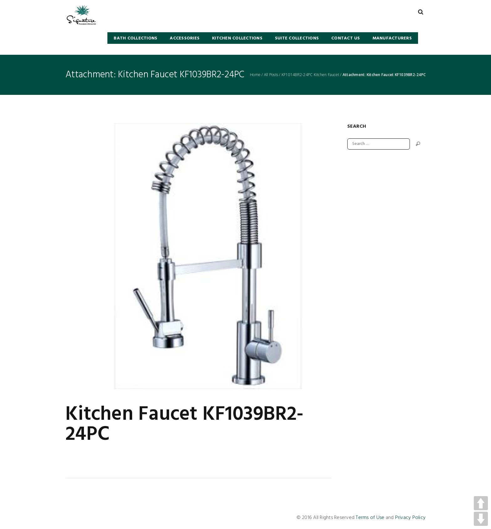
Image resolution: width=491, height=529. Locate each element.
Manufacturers (392, 38)
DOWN (481, 519)
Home (255, 75)
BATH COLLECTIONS (135, 38)
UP (481, 503)
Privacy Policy (410, 518)
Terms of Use (370, 518)
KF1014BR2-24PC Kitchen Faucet (310, 75)
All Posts (271, 75)
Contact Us (345, 38)
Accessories (184, 38)
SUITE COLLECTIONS (297, 38)
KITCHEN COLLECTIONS (237, 38)
